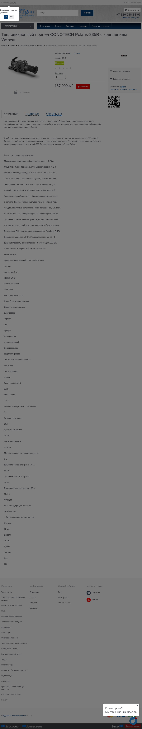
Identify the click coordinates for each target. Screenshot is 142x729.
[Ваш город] (137, 705)
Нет (11, 17)
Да (6, 17)
